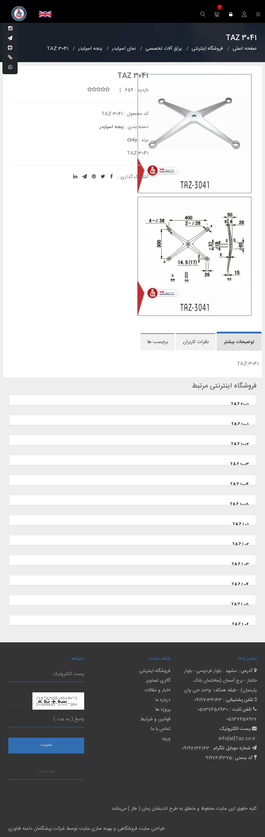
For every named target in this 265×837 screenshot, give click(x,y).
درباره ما (162, 700)
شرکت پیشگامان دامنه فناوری (36, 829)
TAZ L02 (240, 544)
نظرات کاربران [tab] (196, 342)
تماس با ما (160, 729)
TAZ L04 (240, 584)
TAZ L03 (240, 564)
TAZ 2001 (239, 404)
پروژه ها (162, 709)
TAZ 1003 (239, 464)
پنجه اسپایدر (111, 127)
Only (132, 140)
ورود (165, 738)
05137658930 (213, 709)
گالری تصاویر (158, 681)
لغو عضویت (46, 771)
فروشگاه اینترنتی (154, 671)
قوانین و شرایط (155, 719)
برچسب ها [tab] (157, 342)
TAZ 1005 (239, 504)
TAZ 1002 (239, 444)
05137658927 (241, 719)
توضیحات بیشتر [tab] (239, 342)
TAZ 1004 (239, 484)
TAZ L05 (240, 604)
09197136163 (208, 700)
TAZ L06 (240, 624)
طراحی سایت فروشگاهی (140, 829)
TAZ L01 (240, 524)
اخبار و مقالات (157, 690)
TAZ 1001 (240, 424)
